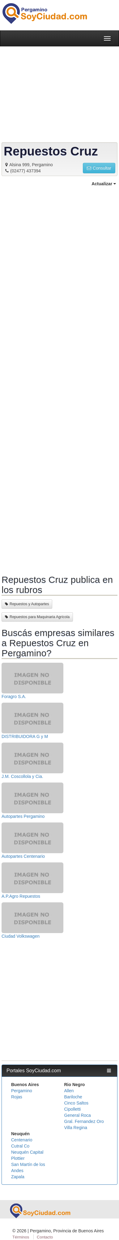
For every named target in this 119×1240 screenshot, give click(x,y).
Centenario (21, 1139)
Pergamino (21, 1090)
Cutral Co (20, 1146)
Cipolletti (72, 1109)
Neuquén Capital (27, 1152)
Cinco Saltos (76, 1103)
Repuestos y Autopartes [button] (27, 604)
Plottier (18, 1158)
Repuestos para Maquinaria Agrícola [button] (37, 617)
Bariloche (73, 1096)
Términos (20, 1237)
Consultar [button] (99, 168)
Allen (69, 1090)
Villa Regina (75, 1127)
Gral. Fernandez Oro (84, 1121)
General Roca (77, 1115)
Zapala (17, 1176)
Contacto (45, 1237)
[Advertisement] (59, 379)
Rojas (16, 1096)
